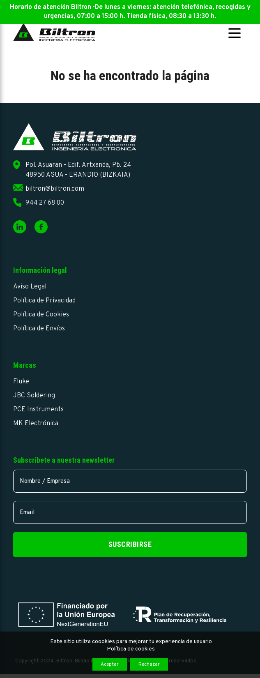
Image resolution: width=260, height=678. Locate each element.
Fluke (21, 382)
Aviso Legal (29, 287)
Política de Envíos (39, 329)
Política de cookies (131, 649)
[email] (130, 512)
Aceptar (110, 664)
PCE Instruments (38, 410)
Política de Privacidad (44, 301)
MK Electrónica (35, 424)
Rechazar (149, 664)
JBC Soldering (34, 396)
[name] (130, 481)
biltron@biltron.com (54, 189)
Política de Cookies (41, 315)
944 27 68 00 (44, 203)
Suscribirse (130, 544)
